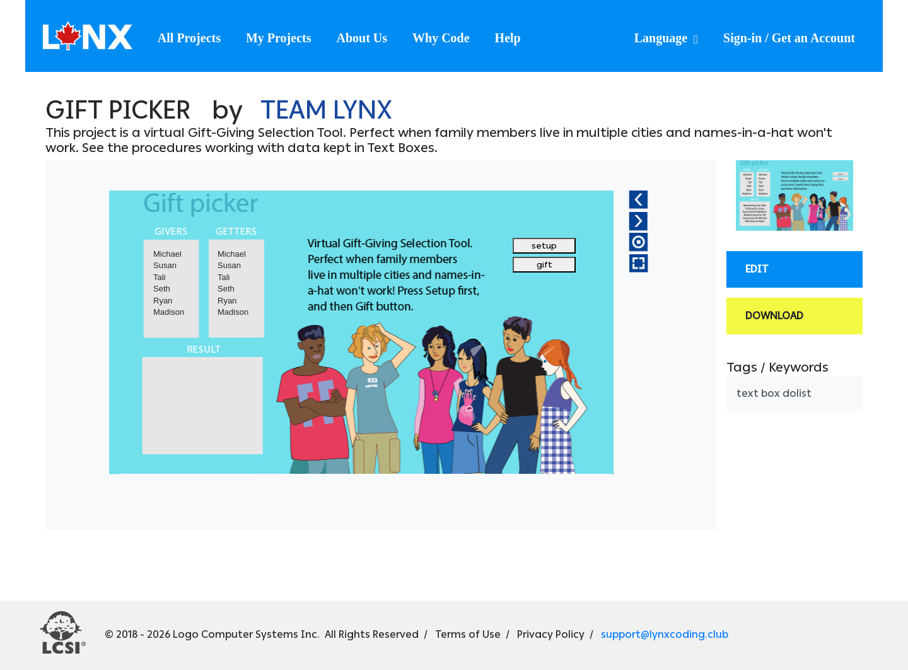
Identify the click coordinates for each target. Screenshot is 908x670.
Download (774, 316)
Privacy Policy (551, 634)
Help (508, 38)
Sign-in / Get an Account (789, 38)
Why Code (441, 38)
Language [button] (662, 38)
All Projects (189, 38)
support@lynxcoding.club (664, 634)
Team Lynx (326, 110)
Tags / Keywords (777, 367)
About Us (361, 38)
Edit (757, 269)
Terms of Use (468, 634)
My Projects (278, 38)
